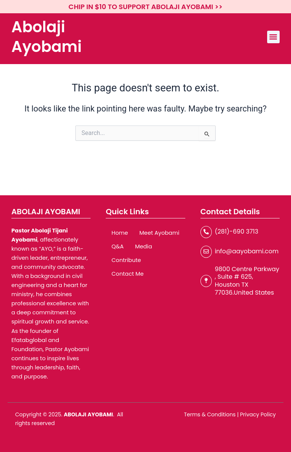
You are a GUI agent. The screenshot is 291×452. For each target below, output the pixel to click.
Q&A (117, 246)
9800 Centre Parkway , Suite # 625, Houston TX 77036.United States (247, 281)
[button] (273, 37)
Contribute (126, 260)
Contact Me (127, 274)
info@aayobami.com (247, 251)
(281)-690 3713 (236, 231)
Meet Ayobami (159, 233)
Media (143, 246)
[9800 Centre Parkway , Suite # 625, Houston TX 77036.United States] (206, 281)
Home (119, 233)
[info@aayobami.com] (206, 252)
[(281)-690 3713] (206, 232)
